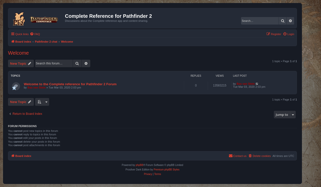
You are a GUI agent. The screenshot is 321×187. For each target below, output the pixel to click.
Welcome (18, 53)
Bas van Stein (37, 87)
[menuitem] (35, 34)
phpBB (139, 165)
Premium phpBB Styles (167, 169)
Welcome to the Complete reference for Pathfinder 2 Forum (70, 84)
